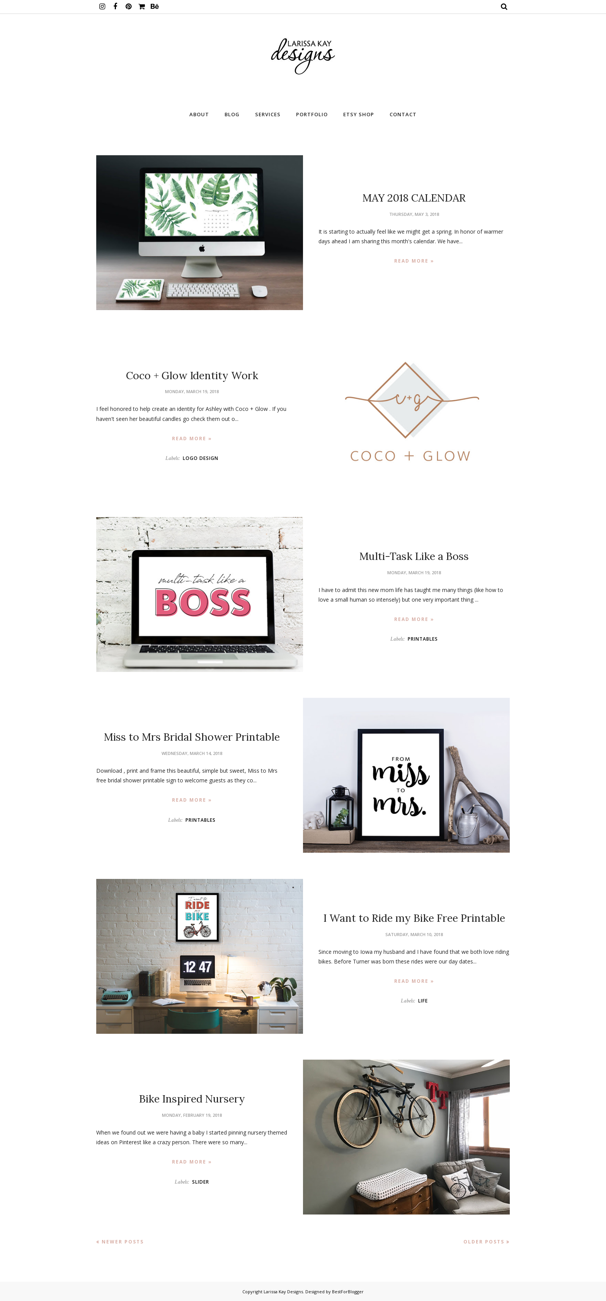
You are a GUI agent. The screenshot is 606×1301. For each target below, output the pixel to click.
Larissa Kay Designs (283, 1291)
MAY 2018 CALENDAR (414, 198)
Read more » (414, 261)
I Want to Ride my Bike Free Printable (414, 917)
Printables (423, 639)
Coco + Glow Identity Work (192, 375)
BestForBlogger (348, 1291)
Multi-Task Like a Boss (414, 556)
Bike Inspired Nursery (192, 1098)
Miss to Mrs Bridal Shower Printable (192, 736)
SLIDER (200, 1181)
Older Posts (483, 1241)
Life (423, 1000)
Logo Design (200, 458)
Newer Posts (123, 1241)
